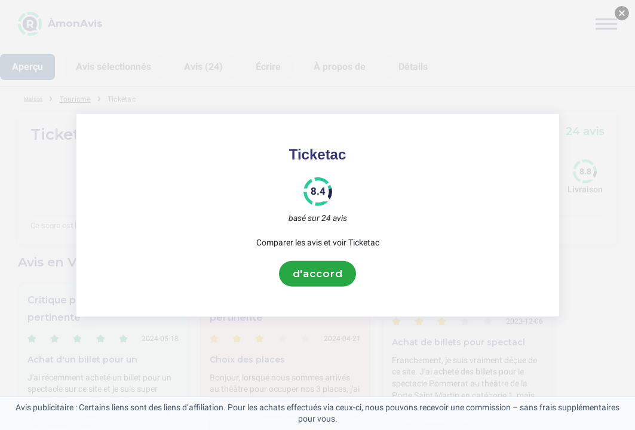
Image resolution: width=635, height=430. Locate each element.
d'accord (318, 274)
